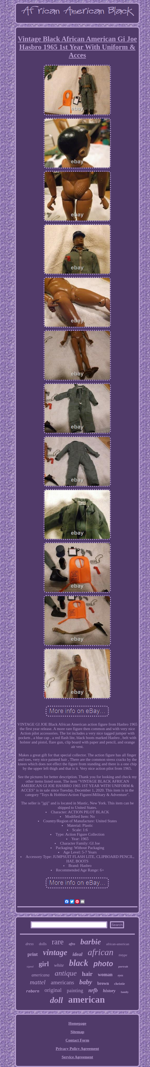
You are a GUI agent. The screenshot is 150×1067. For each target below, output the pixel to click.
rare (58, 942)
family (125, 991)
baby (85, 982)
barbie (90, 941)
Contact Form (77, 1040)
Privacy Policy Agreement (77, 1049)
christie (119, 984)
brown (103, 983)
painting (75, 990)
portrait (123, 966)
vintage (55, 952)
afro (72, 944)
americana (40, 975)
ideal (77, 954)
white (59, 965)
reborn (32, 991)
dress (30, 944)
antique (66, 973)
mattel (38, 982)
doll (56, 1000)
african (100, 952)
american (86, 1000)
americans (62, 982)
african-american (117, 944)
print (32, 954)
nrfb (93, 990)
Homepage (77, 1023)
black (78, 963)
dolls (43, 944)
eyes (120, 975)
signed (30, 966)
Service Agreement (77, 1057)
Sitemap (77, 1032)
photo (103, 964)
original (53, 990)
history (109, 990)
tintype (123, 955)
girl (44, 964)
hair (87, 974)
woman (105, 974)
